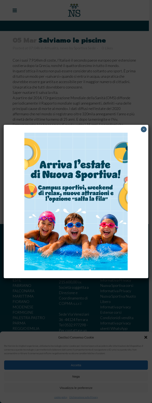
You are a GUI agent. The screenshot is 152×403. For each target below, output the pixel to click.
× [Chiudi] (143, 129)
